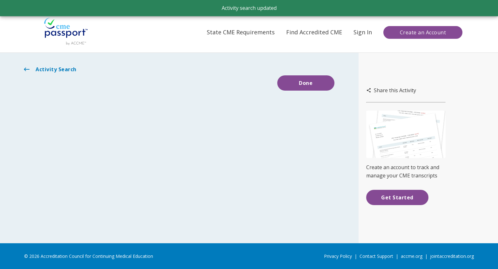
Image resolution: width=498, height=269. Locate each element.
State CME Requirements (241, 32)
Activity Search (50, 69)
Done (306, 82)
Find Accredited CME (314, 32)
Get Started (397, 197)
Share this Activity (391, 90)
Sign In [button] (362, 32)
